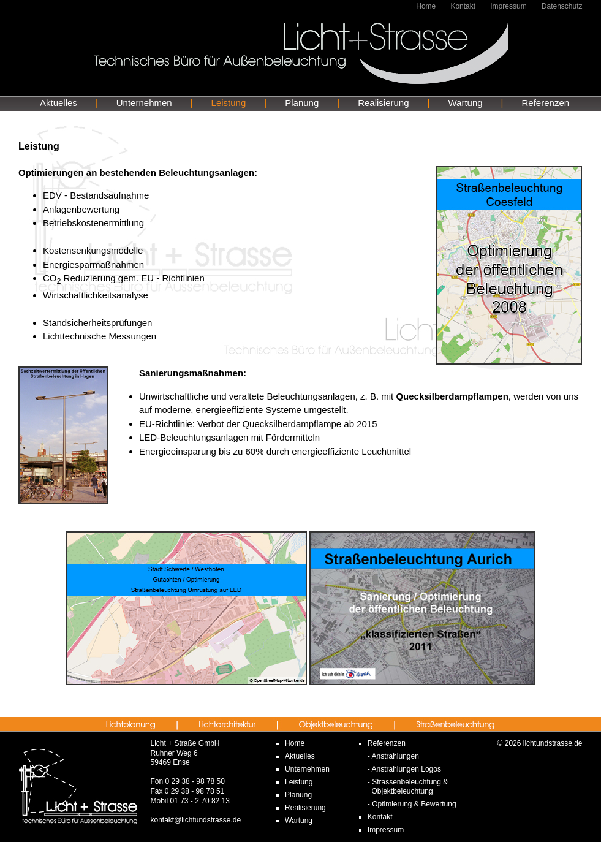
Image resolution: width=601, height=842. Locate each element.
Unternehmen (144, 102)
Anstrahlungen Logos (405, 769)
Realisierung (383, 102)
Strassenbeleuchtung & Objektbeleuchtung (408, 786)
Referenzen (546, 102)
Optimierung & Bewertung (414, 804)
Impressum (508, 6)
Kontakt (462, 6)
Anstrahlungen (394, 756)
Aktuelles (58, 102)
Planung (302, 102)
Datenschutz (562, 6)
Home (426, 6)
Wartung (465, 102)
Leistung (228, 102)
